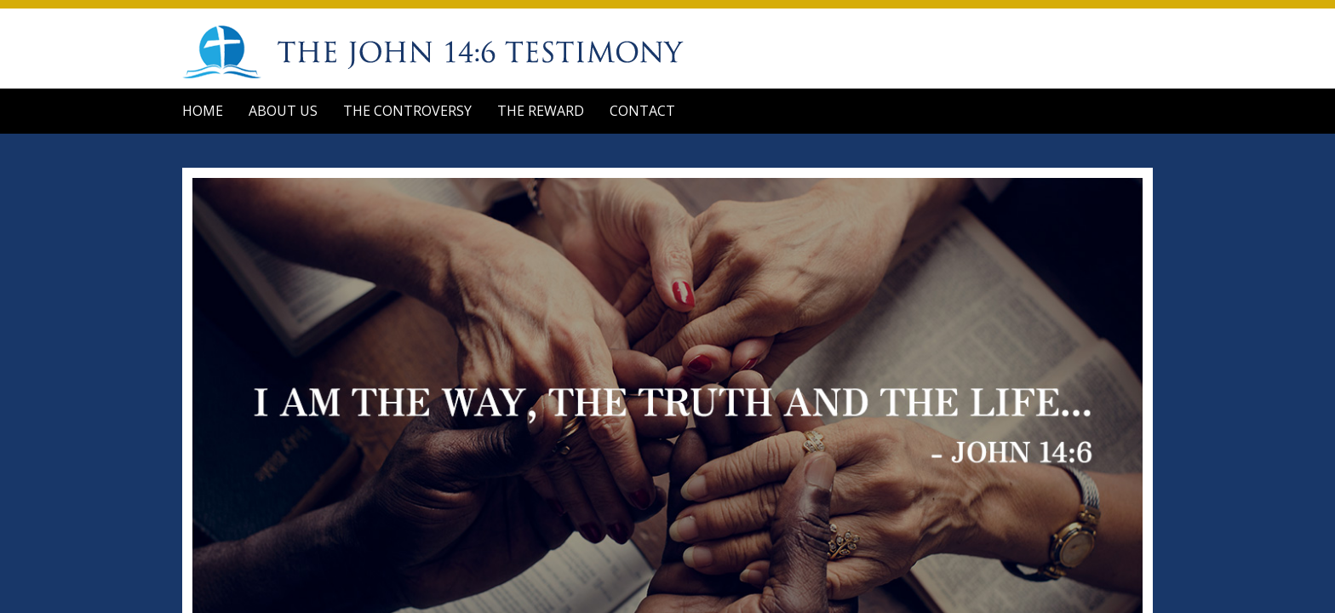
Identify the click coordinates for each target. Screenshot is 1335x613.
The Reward (540, 110)
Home (202, 110)
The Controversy (407, 110)
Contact (642, 110)
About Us (283, 110)
